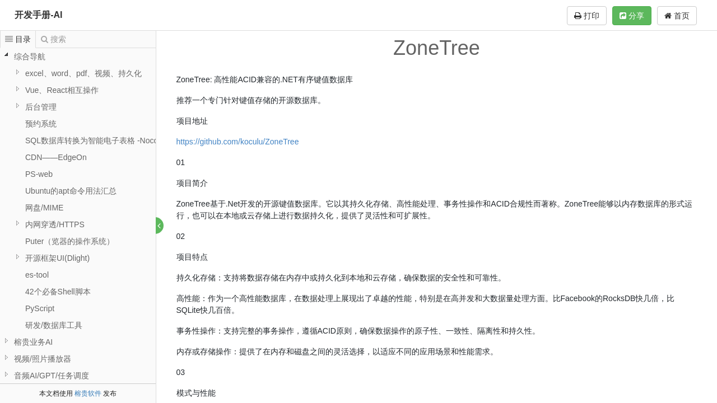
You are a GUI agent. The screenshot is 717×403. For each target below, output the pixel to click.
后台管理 (41, 106)
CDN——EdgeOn (56, 157)
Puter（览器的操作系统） (69, 241)
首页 (677, 15)
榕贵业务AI (33, 342)
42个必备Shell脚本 (58, 291)
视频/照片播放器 (42, 358)
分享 (632, 15)
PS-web (39, 174)
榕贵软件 (88, 393)
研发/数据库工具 (53, 325)
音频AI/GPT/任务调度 (51, 375)
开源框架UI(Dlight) (57, 258)
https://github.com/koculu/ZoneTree (237, 141)
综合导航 (29, 56)
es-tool (37, 274)
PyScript (39, 308)
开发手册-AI (38, 15)
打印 (586, 15)
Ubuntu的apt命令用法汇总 (71, 190)
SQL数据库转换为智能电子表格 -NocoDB (97, 140)
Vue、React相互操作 (62, 90)
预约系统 (41, 123)
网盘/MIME (44, 207)
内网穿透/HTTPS (55, 224)
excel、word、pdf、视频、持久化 (83, 73)
